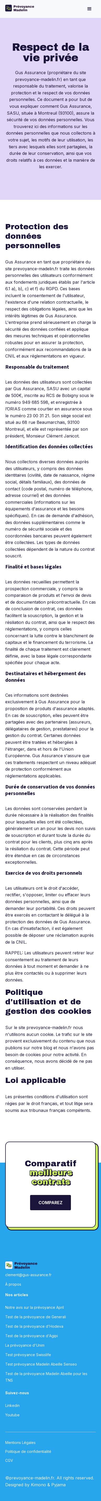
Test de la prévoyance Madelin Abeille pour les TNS (46, 1377)
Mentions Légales (20, 1442)
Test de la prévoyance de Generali (35, 1317)
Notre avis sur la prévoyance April (34, 1307)
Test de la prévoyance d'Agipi (31, 1336)
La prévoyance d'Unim (24, 1345)
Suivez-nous (17, 1393)
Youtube (12, 1415)
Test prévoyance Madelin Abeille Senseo (41, 1364)
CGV (9, 1460)
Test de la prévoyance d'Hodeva (34, 1326)
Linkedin (12, 1405)
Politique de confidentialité (28, 1451)
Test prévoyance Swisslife (28, 1354)
